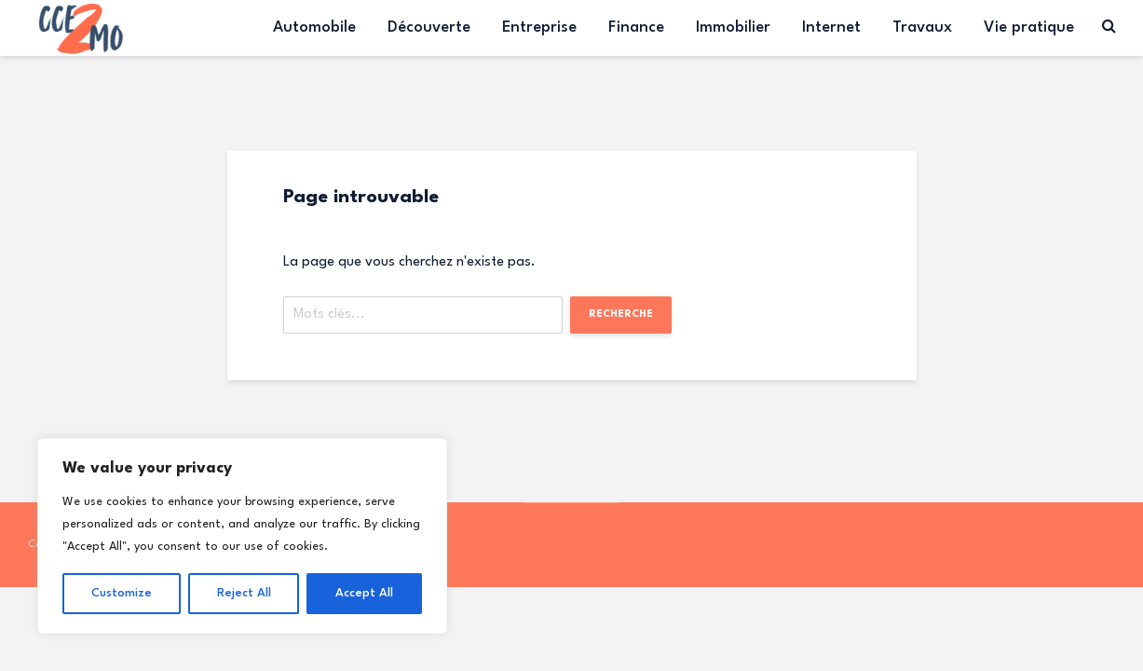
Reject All (244, 593)
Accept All (364, 593)
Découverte (429, 27)
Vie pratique (1029, 27)
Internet (831, 27)
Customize (121, 593)
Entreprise (539, 27)
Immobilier (733, 27)
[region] (242, 536)
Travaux (922, 27)
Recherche (621, 314)
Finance (636, 27)
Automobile (314, 27)
